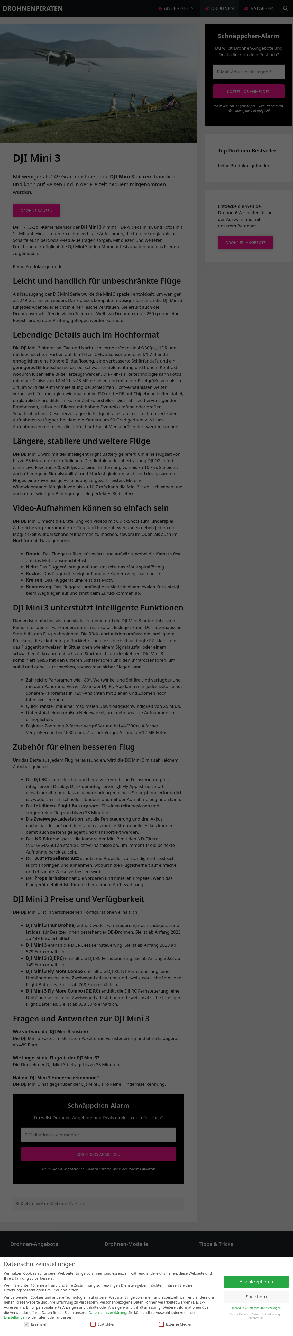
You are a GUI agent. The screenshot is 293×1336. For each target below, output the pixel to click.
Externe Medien (176, 1324)
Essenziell (35, 1324)
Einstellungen (15, 1317)
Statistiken (102, 1324)
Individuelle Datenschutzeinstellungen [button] (256, 1308)
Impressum (256, 1318)
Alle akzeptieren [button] (256, 1281)
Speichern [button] (256, 1297)
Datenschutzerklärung (107, 1312)
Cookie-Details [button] (239, 1314)
